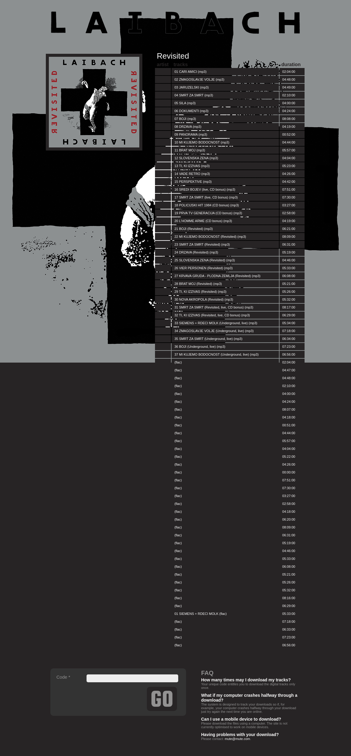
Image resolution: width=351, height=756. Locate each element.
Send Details (162, 699)
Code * (63, 677)
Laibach (175, 22)
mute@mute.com (237, 739)
